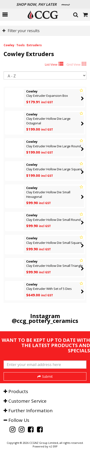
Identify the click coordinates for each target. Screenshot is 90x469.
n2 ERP (53, 459)
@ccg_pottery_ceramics (45, 321)
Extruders (34, 45)
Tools (20, 45)
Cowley (9, 45)
